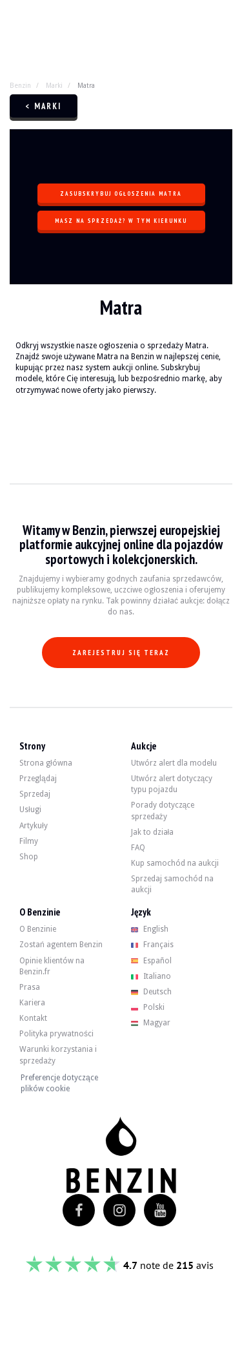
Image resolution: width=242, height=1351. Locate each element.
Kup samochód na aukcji (175, 863)
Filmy (28, 841)
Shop (28, 856)
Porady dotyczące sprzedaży (163, 811)
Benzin (20, 85)
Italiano (151, 976)
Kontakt (33, 1018)
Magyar (151, 1022)
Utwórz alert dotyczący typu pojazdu (172, 784)
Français (152, 944)
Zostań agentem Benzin (61, 944)
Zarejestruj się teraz (121, 652)
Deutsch (151, 991)
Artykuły (33, 825)
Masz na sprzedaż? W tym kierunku (121, 220)
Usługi (30, 809)
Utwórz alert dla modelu (174, 763)
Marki (54, 85)
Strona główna (45, 763)
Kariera (32, 1002)
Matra (86, 85)
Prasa (29, 987)
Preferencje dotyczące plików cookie (59, 1083)
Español (151, 960)
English (150, 929)
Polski (148, 1007)
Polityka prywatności (56, 1033)
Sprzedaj (34, 794)
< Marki (43, 106)
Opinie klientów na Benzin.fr (52, 966)
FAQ (138, 847)
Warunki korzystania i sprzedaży (58, 1055)
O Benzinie (37, 929)
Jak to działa (152, 832)
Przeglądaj (38, 778)
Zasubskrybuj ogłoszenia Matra (121, 193)
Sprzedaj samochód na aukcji (172, 884)
